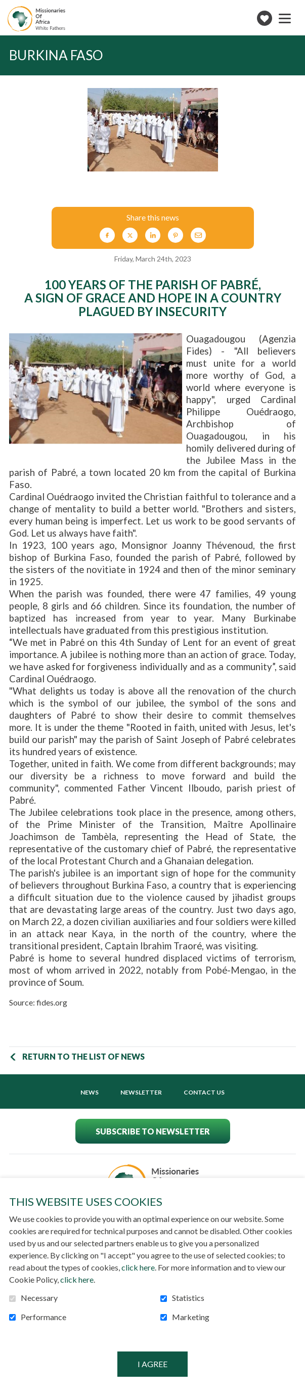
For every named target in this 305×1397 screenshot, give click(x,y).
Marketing (190, 1317)
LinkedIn (152, 235)
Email (198, 235)
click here (138, 1267)
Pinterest (175, 235)
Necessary (39, 1297)
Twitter (130, 235)
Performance (43, 1317)
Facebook (107, 235)
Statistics (188, 1297)
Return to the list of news (83, 1056)
